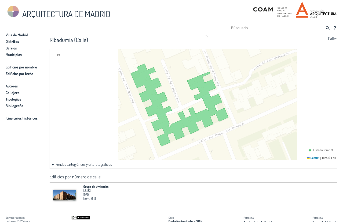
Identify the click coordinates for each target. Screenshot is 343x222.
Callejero (12, 92)
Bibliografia (14, 105)
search (327, 28)
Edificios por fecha (19, 73)
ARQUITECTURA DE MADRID (58, 11)
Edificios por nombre (21, 67)
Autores (12, 86)
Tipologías (13, 99)
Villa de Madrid (17, 35)
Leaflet (313, 158)
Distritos (12, 41)
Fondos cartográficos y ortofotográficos (84, 164)
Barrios (11, 48)
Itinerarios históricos (22, 118)
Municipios (14, 54)
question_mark (334, 28)
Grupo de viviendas (96, 186)
